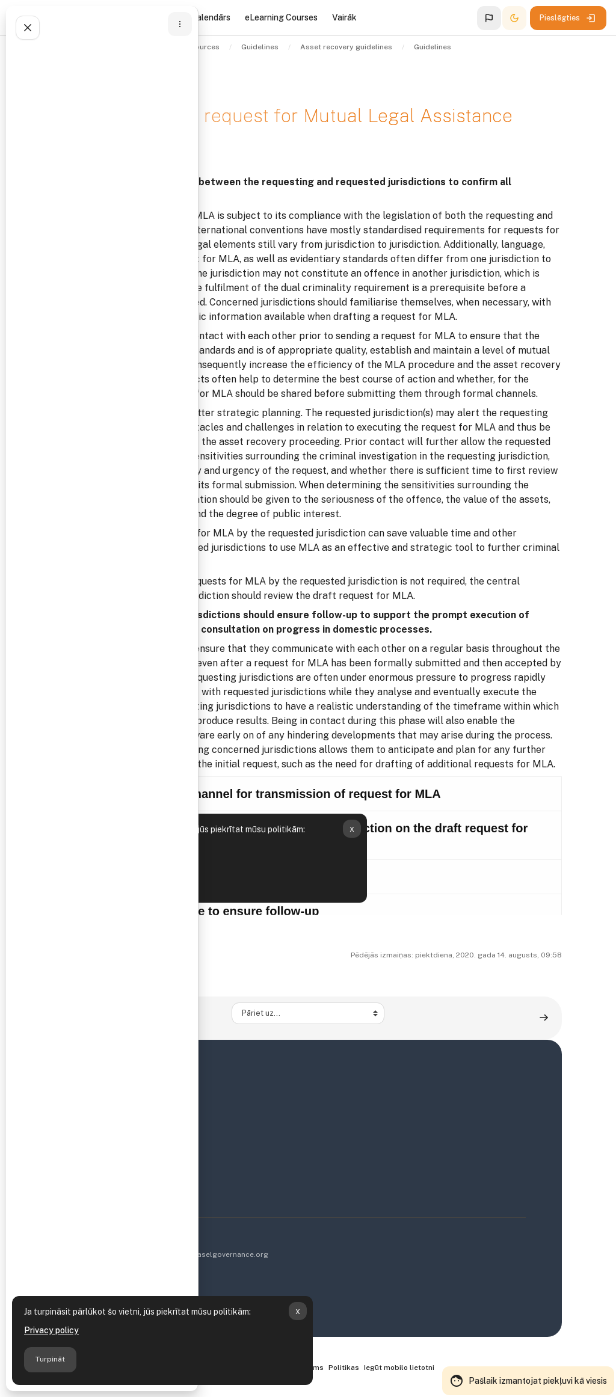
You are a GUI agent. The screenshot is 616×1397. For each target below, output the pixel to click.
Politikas (343, 1367)
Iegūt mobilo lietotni (399, 1367)
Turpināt (50, 1359)
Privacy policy (51, 1330)
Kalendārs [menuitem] (210, 17)
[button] (489, 18)
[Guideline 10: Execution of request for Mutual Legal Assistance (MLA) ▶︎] (544, 1018)
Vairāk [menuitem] (344, 17)
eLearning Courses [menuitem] (281, 17)
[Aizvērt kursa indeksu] (28, 28)
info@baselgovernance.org (220, 1254)
